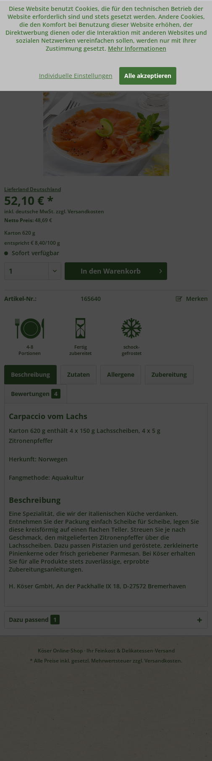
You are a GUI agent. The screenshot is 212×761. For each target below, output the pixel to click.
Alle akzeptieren (147, 76)
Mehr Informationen (137, 48)
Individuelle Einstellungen (76, 76)
